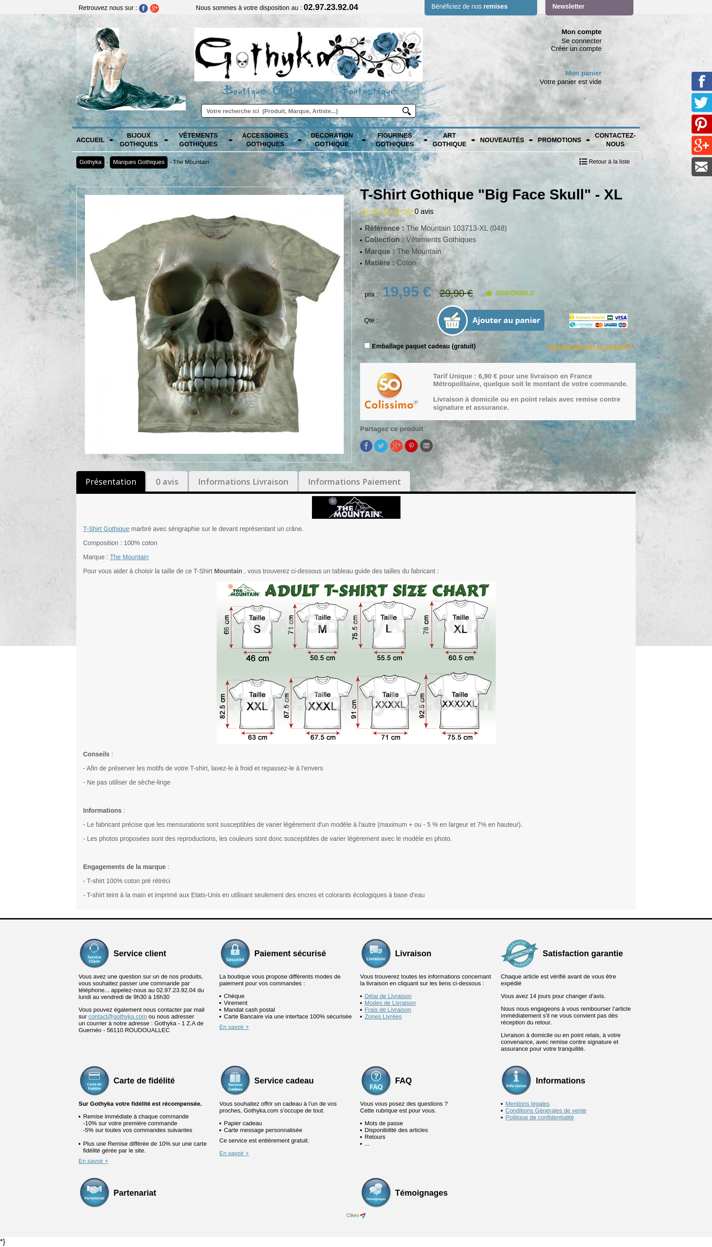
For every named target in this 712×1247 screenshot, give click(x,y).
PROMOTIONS (559, 140)
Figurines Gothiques (395, 140)
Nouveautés (502, 140)
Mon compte (582, 31)
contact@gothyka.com (118, 1016)
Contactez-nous (615, 140)
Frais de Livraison (388, 1009)
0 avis (167, 481)
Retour (604, 161)
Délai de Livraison (388, 996)
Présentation (110, 481)
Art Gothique (449, 140)
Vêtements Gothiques (198, 140)
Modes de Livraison (390, 1002)
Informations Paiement (354, 481)
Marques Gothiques (138, 162)
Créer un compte (576, 48)
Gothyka (90, 162)
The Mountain (191, 162)
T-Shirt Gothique (106, 528)
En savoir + (234, 1026)
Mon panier (583, 73)
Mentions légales (527, 1103)
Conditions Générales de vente (546, 1110)
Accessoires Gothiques (265, 140)
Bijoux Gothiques (138, 140)
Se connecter (582, 41)
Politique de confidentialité (539, 1117)
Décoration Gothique (332, 140)
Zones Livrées (383, 1016)
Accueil (90, 140)
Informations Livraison (243, 481)
